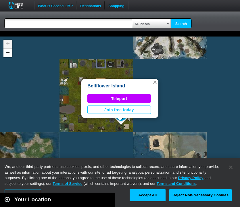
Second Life (19, 5)
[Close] (230, 167)
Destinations (90, 5)
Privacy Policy (190, 178)
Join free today (119, 110)
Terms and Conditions (176, 183)
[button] (154, 82)
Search (181, 24)
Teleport (119, 98)
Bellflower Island (106, 85)
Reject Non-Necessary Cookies (200, 195)
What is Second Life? (55, 5)
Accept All (147, 195)
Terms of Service (67, 183)
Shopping (116, 5)
